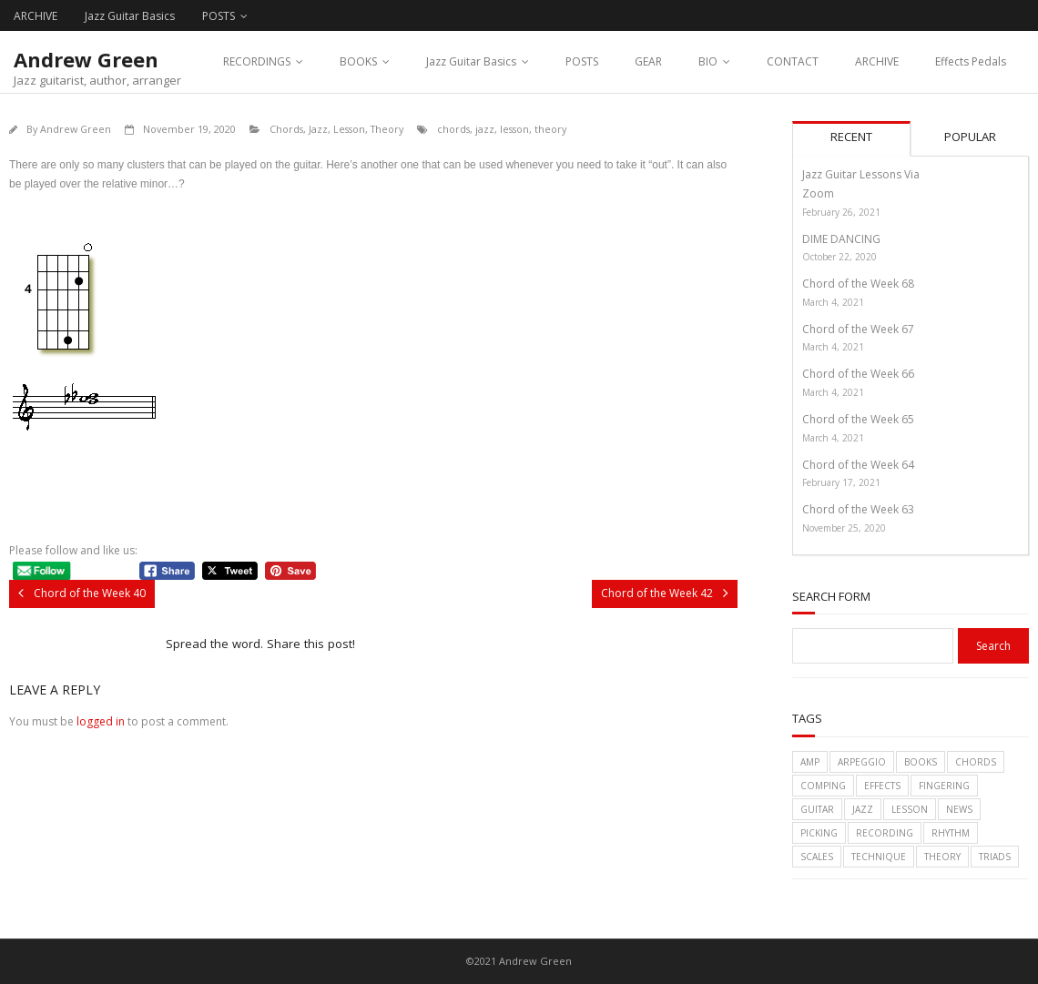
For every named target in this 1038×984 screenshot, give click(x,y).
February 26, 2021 (841, 212)
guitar (817, 809)
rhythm (950, 833)
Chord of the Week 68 (858, 283)
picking (819, 833)
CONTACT (793, 61)
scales (816, 856)
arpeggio (862, 762)
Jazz (318, 129)
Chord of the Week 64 (858, 464)
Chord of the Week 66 (858, 373)
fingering (944, 785)
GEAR (648, 61)
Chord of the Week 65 (858, 419)
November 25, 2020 (844, 528)
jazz (484, 129)
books (920, 762)
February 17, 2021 (841, 482)
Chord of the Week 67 (858, 329)
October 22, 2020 (839, 256)
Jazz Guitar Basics (130, 16)
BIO (707, 61)
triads (995, 856)
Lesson (349, 129)
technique (878, 856)
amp (809, 762)
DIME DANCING (841, 239)
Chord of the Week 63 (858, 509)
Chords (286, 129)
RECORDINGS (256, 61)
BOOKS (358, 61)
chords (453, 129)
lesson (514, 129)
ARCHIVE (35, 16)
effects (882, 785)
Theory (387, 129)
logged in (100, 721)
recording (884, 833)
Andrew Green (75, 129)
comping (823, 785)
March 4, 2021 (833, 302)
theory (550, 129)
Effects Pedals (970, 61)
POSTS (218, 16)
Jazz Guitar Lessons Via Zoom (861, 184)
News (959, 809)
